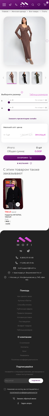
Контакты (24, 347)
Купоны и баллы (24, 301)
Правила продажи (24, 313)
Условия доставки (24, 317)
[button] (47, 41)
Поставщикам (24, 322)
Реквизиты (24, 355)
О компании (25, 343)
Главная (5, 11)
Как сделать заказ (24, 296)
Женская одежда (19, 11)
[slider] (9, 102)
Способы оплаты (24, 305)
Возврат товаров (24, 326)
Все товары (34, 11)
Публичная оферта (24, 309)
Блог (24, 351)
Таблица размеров (39, 94)
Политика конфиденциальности (24, 360)
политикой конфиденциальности (23, 392)
